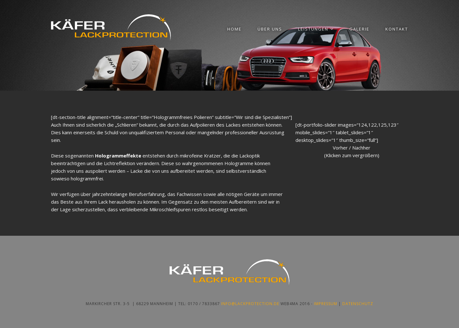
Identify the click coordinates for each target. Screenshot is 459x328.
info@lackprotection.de (250, 303)
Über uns (270, 29)
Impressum (325, 303)
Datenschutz (357, 303)
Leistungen (313, 29)
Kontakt (396, 29)
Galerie (359, 29)
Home (234, 29)
